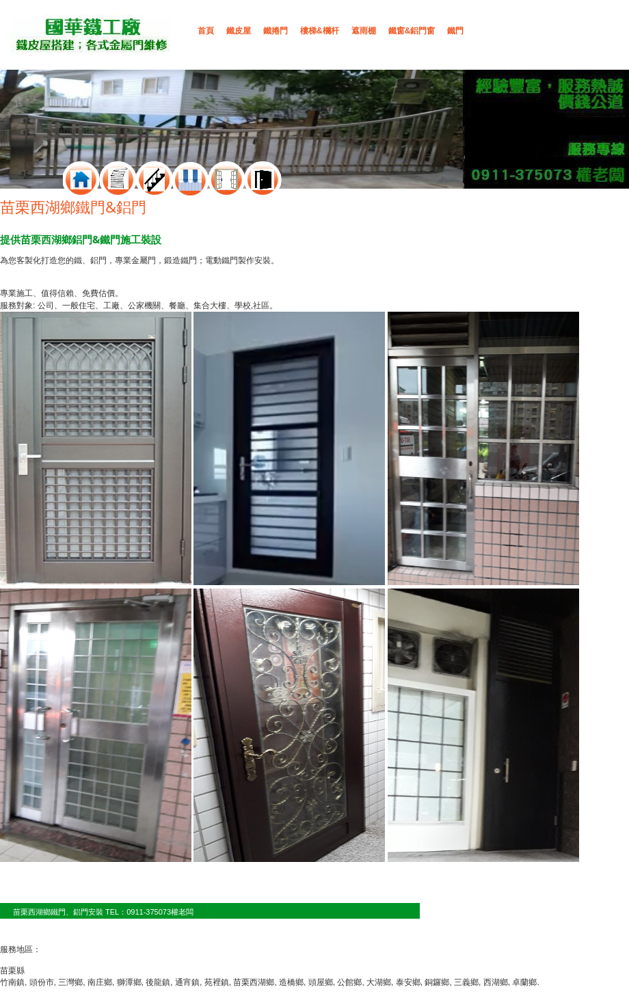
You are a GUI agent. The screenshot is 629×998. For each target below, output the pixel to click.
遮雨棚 (363, 31)
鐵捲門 (275, 31)
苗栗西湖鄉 (253, 982)
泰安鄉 (408, 982)
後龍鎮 (158, 982)
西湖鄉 (495, 982)
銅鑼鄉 (437, 982)
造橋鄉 (291, 982)
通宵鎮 (187, 982)
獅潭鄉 (129, 982)
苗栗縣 (12, 970)
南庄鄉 (100, 982)
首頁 (206, 31)
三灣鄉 (70, 982)
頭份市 (41, 982)
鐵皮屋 (238, 31)
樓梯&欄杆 (319, 31)
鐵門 (455, 31)
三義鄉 (466, 982)
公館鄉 (349, 982)
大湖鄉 (378, 982)
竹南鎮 (12, 982)
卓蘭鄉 (524, 982)
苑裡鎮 (216, 982)
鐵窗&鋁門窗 (412, 31)
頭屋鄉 (320, 982)
